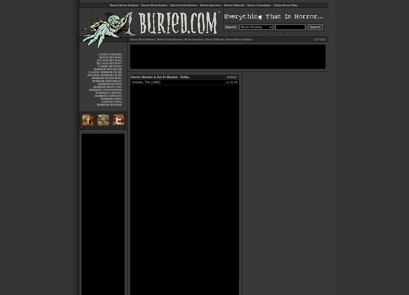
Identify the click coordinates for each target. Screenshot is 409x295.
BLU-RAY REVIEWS (109, 63)
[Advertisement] (103, 214)
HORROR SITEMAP (109, 104)
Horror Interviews (210, 5)
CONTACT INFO (111, 101)
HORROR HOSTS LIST (107, 87)
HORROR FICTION (110, 84)
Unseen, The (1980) (146, 82)
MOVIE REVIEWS (110, 57)
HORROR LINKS (111, 98)
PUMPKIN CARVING (109, 92)
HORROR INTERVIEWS (107, 78)
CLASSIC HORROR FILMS (105, 72)
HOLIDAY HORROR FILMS (104, 75)
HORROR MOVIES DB (108, 69)
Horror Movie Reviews (154, 5)
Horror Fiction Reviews (184, 5)
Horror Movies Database (124, 5)
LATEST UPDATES (110, 54)
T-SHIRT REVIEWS (110, 66)
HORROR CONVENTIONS (105, 89)
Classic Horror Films (285, 5)
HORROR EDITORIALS (107, 81)
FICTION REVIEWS (109, 60)
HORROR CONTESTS (108, 95)
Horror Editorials (234, 5)
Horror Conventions (259, 5)
